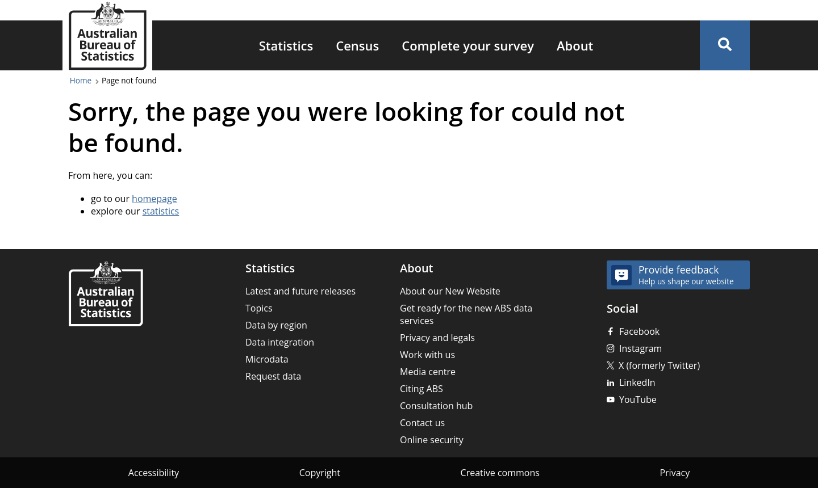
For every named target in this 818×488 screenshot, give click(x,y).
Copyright (319, 472)
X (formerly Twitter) (659, 365)
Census (357, 45)
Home (80, 80)
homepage (154, 198)
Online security (432, 440)
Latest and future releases (300, 291)
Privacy (675, 472)
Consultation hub (436, 405)
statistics (161, 211)
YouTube (638, 399)
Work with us (427, 354)
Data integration (279, 342)
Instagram (640, 348)
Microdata (267, 359)
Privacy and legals (437, 337)
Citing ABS (421, 388)
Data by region (276, 325)
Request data (273, 376)
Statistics (286, 45)
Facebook (639, 331)
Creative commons (500, 472)
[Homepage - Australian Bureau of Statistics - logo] (107, 36)
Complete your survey (468, 45)
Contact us (422, 423)
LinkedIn (637, 382)
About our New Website (450, 291)
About (575, 45)
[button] (725, 45)
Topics (259, 308)
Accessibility (153, 472)
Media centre (428, 371)
